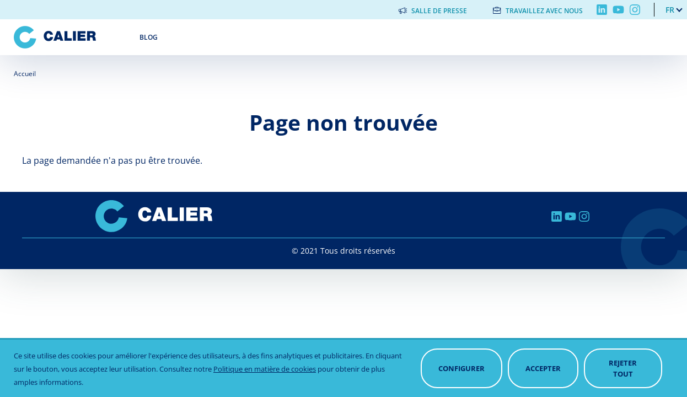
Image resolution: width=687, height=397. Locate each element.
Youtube (618, 10)
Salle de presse (439, 10)
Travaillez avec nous (544, 10)
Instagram (635, 9)
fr (669, 9)
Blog (148, 37)
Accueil (25, 73)
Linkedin (602, 9)
